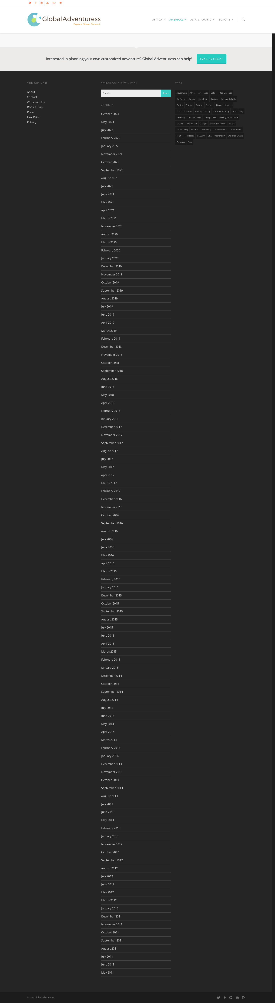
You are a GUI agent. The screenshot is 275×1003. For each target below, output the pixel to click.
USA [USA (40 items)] (210, 136)
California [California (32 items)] (181, 99)
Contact (32, 97)
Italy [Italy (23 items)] (241, 111)
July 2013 (107, 804)
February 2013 (110, 828)
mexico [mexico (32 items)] (180, 123)
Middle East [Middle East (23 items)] (191, 123)
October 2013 (110, 780)
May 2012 (107, 892)
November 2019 (111, 274)
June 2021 (107, 194)
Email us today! (211, 58)
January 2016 (109, 587)
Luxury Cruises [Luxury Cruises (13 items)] (194, 117)
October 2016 (110, 515)
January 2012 (109, 908)
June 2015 (107, 635)
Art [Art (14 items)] (200, 93)
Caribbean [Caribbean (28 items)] (203, 99)
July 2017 (107, 459)
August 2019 (109, 298)
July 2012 (107, 876)
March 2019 (109, 331)
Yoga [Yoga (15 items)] (190, 142)
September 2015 (112, 611)
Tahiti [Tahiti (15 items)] (179, 136)
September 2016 (112, 523)
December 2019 (111, 266)
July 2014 (107, 708)
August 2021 (109, 178)
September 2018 (112, 371)
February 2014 (110, 748)
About (31, 92)
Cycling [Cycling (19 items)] (180, 105)
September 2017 (112, 443)
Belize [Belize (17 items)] (214, 93)
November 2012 (111, 844)
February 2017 (110, 491)
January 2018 (109, 419)
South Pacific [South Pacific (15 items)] (235, 129)
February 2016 (110, 579)
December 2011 (111, 916)
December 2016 (111, 499)
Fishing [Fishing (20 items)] (219, 105)
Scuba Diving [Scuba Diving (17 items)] (182, 129)
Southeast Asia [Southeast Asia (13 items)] (220, 129)
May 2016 (107, 555)
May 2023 (107, 122)
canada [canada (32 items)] (192, 99)
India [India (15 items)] (234, 111)
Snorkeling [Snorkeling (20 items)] (205, 129)
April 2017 (107, 475)
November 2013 (111, 772)
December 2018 (111, 347)
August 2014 (109, 700)
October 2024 (110, 114)
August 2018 (109, 379)
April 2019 (107, 323)
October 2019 (110, 282)
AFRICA (158, 19)
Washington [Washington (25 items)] (219, 136)
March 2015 (109, 651)
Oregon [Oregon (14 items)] (203, 123)
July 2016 (107, 539)
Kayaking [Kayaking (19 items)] (181, 117)
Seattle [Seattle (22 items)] (194, 129)
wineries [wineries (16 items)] (181, 142)
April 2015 (107, 644)
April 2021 (107, 210)
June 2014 (107, 716)
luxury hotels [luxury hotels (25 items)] (210, 117)
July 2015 (107, 627)
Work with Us (36, 102)
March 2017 (109, 483)
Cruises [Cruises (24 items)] (214, 99)
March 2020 (109, 242)
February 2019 (110, 338)
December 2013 (111, 764)
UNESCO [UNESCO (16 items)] (201, 136)
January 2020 (109, 258)
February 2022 (110, 138)
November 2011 (111, 924)
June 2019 (107, 314)
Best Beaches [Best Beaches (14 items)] (226, 93)
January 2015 (109, 668)
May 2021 (107, 202)
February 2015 (110, 659)
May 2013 (107, 820)
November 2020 (111, 226)
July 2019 (107, 306)
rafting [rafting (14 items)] (232, 123)
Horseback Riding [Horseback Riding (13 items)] (221, 111)
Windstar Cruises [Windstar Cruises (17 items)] (235, 136)
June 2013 (107, 812)
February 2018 (110, 411)
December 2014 (111, 676)
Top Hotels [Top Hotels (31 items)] (189, 136)
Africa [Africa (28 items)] (193, 93)
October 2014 (110, 684)
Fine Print (33, 117)
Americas (177, 19)
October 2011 (110, 932)
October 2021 (110, 162)
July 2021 (107, 186)
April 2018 (107, 403)
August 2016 (109, 531)
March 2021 (109, 218)
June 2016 (107, 547)
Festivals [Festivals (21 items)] (209, 105)
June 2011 (107, 964)
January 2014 (109, 756)
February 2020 (110, 250)
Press (30, 112)
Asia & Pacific (202, 19)
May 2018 (107, 395)
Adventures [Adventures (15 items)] (182, 93)
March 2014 (109, 740)
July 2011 (107, 956)
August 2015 (109, 619)
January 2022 (109, 146)
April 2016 (107, 563)
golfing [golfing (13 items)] (198, 111)
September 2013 (112, 788)
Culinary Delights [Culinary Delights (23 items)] (228, 99)
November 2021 (111, 154)
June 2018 (107, 387)
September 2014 (112, 692)
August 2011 (109, 948)
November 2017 (111, 435)
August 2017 (109, 451)
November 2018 (111, 355)
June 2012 (107, 884)
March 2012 (109, 900)
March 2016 (109, 571)
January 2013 (109, 836)
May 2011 (107, 972)
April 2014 (107, 732)
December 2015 (111, 595)
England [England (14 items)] (189, 105)
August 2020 (109, 234)
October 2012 (110, 852)
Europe (226, 19)
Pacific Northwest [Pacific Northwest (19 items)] (218, 123)
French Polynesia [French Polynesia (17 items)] (184, 111)
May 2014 (107, 724)
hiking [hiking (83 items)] (207, 111)
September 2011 (112, 940)
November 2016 (111, 507)
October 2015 (110, 603)
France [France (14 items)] (228, 105)
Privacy (31, 122)
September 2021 (112, 170)
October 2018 (110, 363)
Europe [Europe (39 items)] (199, 105)
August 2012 (109, 868)
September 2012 (112, 860)
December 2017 (111, 427)
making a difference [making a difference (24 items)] (228, 117)
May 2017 (107, 467)
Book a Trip (35, 107)
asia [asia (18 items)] (206, 93)
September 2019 (112, 290)
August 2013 (109, 796)
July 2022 (107, 130)
